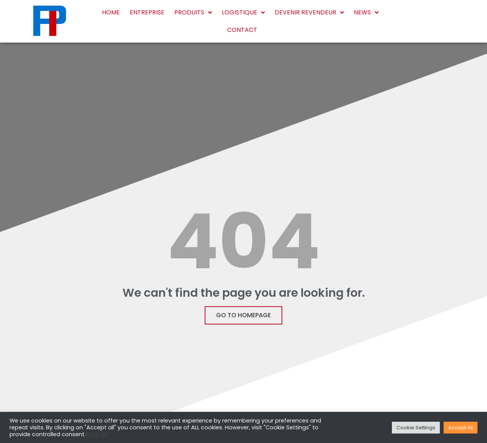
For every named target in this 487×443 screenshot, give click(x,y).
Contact (242, 29)
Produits (193, 12)
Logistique (243, 12)
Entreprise (147, 12)
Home (111, 12)
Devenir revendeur (309, 12)
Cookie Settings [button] (415, 427)
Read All (96, 434)
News (366, 12)
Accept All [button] (460, 427)
